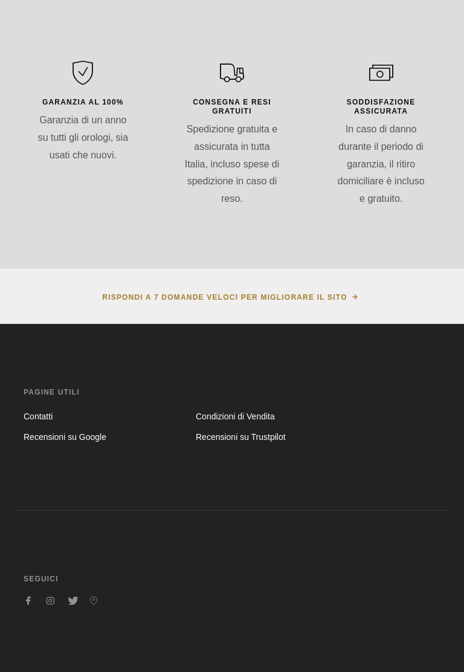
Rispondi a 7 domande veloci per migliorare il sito (224, 297)
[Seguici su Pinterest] (94, 601)
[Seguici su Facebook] (28, 601)
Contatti (38, 416)
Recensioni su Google (65, 437)
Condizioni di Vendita (235, 416)
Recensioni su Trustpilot (241, 437)
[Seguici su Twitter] (72, 601)
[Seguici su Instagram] (50, 601)
